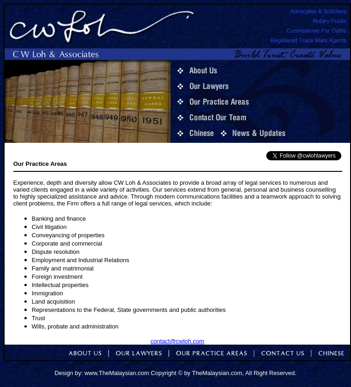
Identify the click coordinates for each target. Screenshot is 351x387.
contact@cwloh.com (178, 341)
